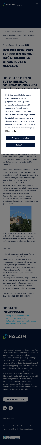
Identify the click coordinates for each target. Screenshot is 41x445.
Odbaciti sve (20, 145)
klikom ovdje (10, 131)
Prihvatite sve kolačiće (20, 138)
